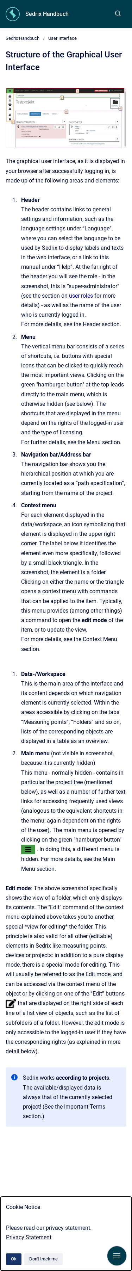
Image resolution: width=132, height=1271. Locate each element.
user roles (81, 295)
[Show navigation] (116, 1255)
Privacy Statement (28, 1237)
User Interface (62, 38)
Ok (14, 1258)
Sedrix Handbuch (47, 14)
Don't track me (43, 1258)
